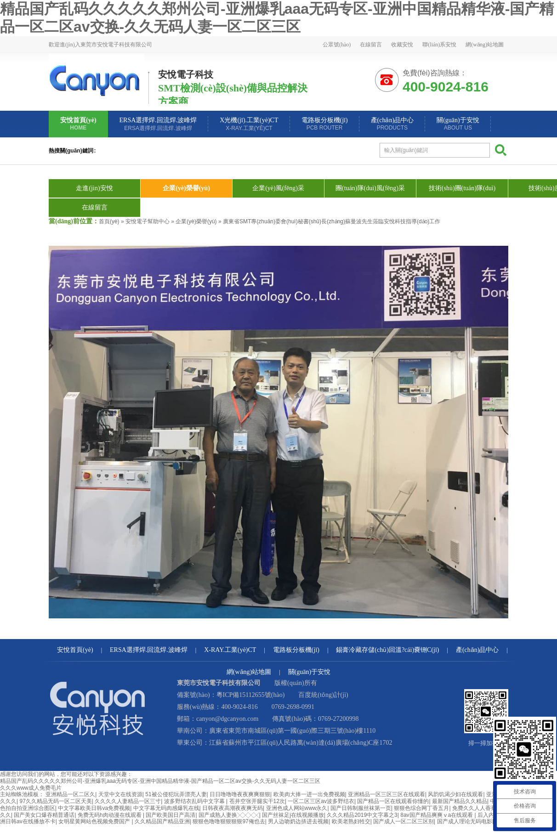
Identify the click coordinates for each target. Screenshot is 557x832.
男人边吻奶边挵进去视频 (298, 821)
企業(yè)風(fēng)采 (278, 188)
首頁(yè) (109, 221)
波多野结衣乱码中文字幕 (195, 801)
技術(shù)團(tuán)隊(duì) (462, 188)
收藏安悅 (402, 44)
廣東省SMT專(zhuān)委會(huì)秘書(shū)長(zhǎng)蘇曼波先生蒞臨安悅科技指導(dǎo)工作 (331, 221)
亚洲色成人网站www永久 (297, 808)
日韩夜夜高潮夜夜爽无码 (232, 808)
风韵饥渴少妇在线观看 (455, 794)
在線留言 (371, 44)
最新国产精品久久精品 (459, 801)
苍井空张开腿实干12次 (257, 801)
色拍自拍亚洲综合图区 (27, 808)
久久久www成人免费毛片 (31, 788)
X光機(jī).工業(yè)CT (249, 124)
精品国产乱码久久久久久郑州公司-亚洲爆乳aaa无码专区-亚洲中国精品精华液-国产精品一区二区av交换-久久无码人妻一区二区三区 (160, 781)
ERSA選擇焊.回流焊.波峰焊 (158, 124)
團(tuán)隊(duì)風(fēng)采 (370, 188)
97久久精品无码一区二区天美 (55, 801)
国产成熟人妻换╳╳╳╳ (229, 815)
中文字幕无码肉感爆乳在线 (166, 808)
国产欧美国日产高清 (170, 815)
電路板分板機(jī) (324, 124)
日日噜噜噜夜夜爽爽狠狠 (240, 794)
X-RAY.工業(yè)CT (230, 649)
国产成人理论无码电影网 (467, 821)
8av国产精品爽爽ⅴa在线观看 (437, 815)
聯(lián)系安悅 (439, 44)
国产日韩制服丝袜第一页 (360, 808)
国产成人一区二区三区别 (403, 821)
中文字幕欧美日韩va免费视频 (94, 808)
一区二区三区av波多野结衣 (321, 801)
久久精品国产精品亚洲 (162, 821)
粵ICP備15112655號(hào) (250, 694)
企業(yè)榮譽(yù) (186, 188)
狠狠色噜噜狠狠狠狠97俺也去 (229, 821)
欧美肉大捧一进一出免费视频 (309, 794)
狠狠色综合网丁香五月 (421, 808)
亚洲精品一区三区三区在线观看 (386, 794)
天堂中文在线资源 (120, 794)
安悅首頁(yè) (78, 124)
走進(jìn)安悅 (94, 188)
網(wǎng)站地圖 (485, 44)
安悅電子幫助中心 (147, 221)
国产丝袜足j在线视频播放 (293, 815)
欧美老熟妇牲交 (351, 821)
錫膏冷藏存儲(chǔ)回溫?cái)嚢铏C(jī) (387, 649)
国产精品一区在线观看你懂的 (393, 801)
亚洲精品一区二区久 (70, 794)
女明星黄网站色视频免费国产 (94, 821)
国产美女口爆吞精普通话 (44, 815)
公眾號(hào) (337, 44)
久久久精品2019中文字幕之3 (362, 815)
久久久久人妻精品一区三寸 (128, 801)
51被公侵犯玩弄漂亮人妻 (175, 794)
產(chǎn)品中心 (392, 124)
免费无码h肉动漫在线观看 (110, 815)
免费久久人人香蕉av (477, 808)
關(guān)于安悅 (458, 124)
